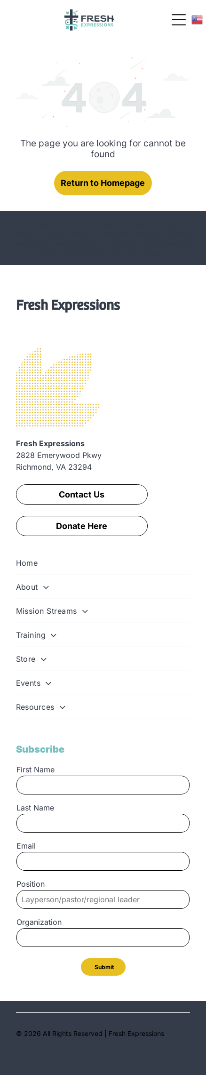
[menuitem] (103, 563)
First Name (35, 769)
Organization (39, 922)
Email (26, 845)
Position (30, 884)
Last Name (35, 807)
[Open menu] (179, 20)
